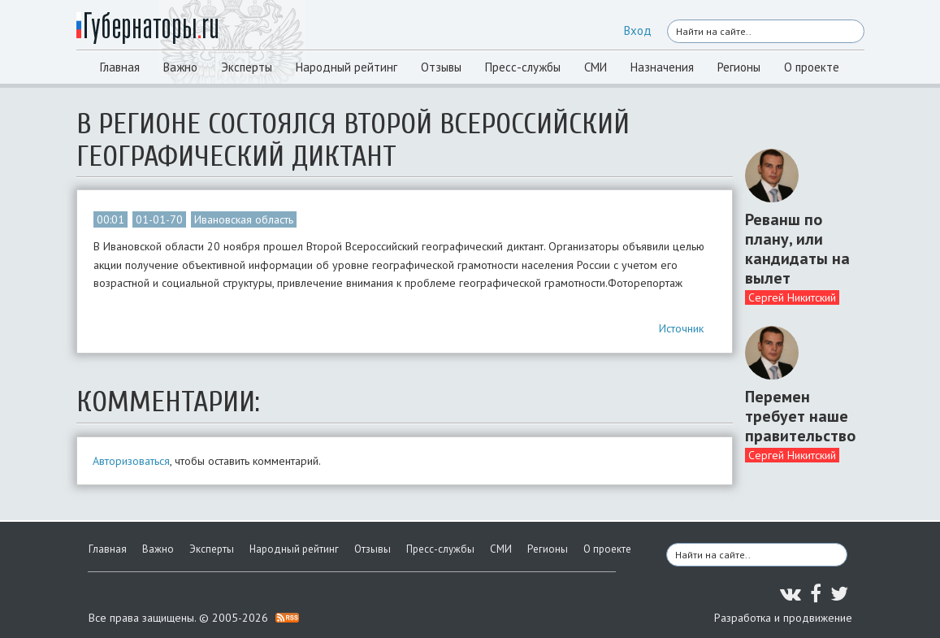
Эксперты (246, 67)
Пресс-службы (523, 67)
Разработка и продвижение (783, 617)
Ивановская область (243, 219)
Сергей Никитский (792, 297)
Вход (638, 30)
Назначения (662, 67)
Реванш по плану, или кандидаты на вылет (797, 249)
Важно (180, 67)
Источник (681, 328)
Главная (120, 67)
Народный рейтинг (346, 67)
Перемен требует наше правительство (798, 416)
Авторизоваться (131, 461)
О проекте (811, 67)
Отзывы (441, 67)
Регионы (738, 67)
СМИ (595, 67)
